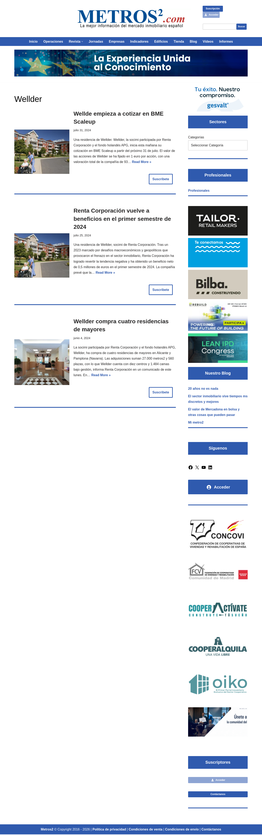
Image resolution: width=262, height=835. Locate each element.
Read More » (142, 162)
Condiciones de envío (182, 830)
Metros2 (47, 830)
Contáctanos (217, 794)
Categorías (196, 137)
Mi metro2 (196, 423)
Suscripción (213, 8)
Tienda (179, 41)
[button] (82, 41)
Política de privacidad (109, 830)
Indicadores (139, 41)
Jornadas (95, 41)
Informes (226, 41)
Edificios (161, 41)
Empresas (116, 41)
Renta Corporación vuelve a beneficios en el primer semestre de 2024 (122, 219)
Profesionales (199, 191)
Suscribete (160, 179)
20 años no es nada (203, 389)
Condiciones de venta (146, 830)
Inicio (33, 41)
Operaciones (53, 41)
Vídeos (208, 41)
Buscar (241, 26)
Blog (193, 41)
